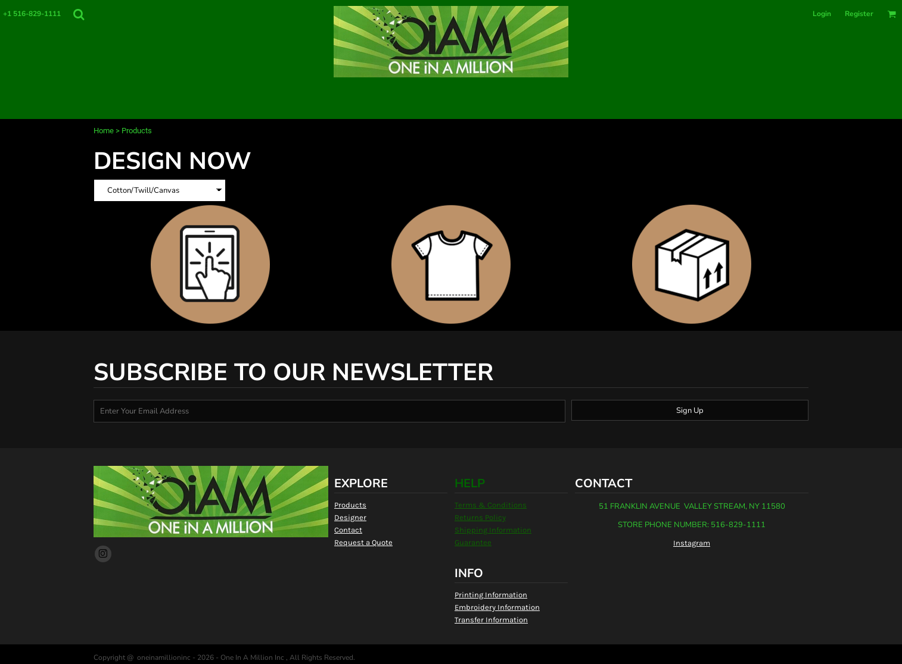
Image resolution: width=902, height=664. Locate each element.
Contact (348, 529)
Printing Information (491, 594)
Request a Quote (363, 542)
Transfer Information (491, 619)
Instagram (691, 542)
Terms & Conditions (491, 504)
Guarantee (473, 542)
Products (350, 504)
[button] (79, 14)
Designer (350, 517)
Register (859, 13)
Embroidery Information (497, 607)
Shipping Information (493, 529)
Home (104, 130)
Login (822, 13)
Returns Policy (480, 517)
